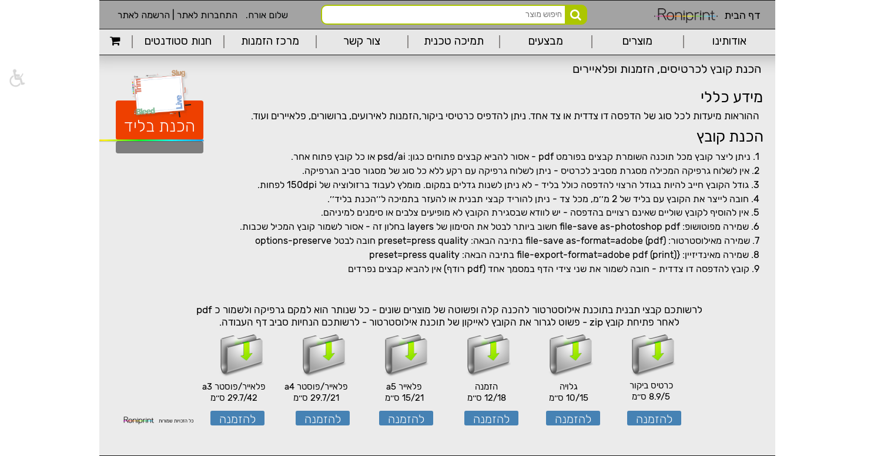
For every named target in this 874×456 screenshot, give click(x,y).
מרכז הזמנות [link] (270, 41)
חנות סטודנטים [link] (178, 41)
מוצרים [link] (637, 41)
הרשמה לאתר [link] (144, 15)
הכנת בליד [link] (159, 126)
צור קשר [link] (361, 41)
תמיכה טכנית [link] (454, 41)
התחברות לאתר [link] (207, 15)
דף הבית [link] (742, 15)
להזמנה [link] (654, 419)
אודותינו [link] (729, 41)
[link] (115, 41)
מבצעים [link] (545, 41)
